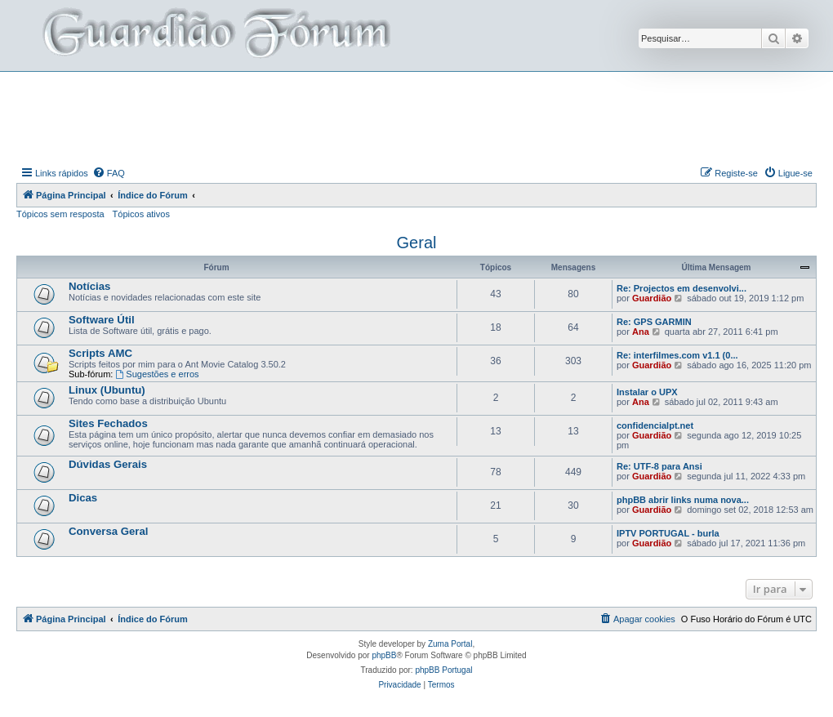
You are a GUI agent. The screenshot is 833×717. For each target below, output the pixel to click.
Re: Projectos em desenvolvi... (681, 288)
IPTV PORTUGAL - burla (668, 533)
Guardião (651, 298)
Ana (640, 331)
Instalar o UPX (647, 392)
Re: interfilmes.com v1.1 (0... (677, 355)
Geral (417, 243)
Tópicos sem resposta (60, 214)
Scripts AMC (100, 353)
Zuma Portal (450, 643)
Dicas (83, 498)
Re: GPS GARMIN (654, 322)
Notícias (89, 286)
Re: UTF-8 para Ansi (659, 466)
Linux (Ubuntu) (107, 390)
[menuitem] (108, 173)
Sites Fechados (108, 423)
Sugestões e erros (156, 374)
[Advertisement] (416, 117)
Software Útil (102, 320)
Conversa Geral (109, 531)
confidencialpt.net (655, 425)
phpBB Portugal (443, 670)
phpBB (384, 655)
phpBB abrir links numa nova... (683, 500)
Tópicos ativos (141, 214)
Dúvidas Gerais (108, 464)
